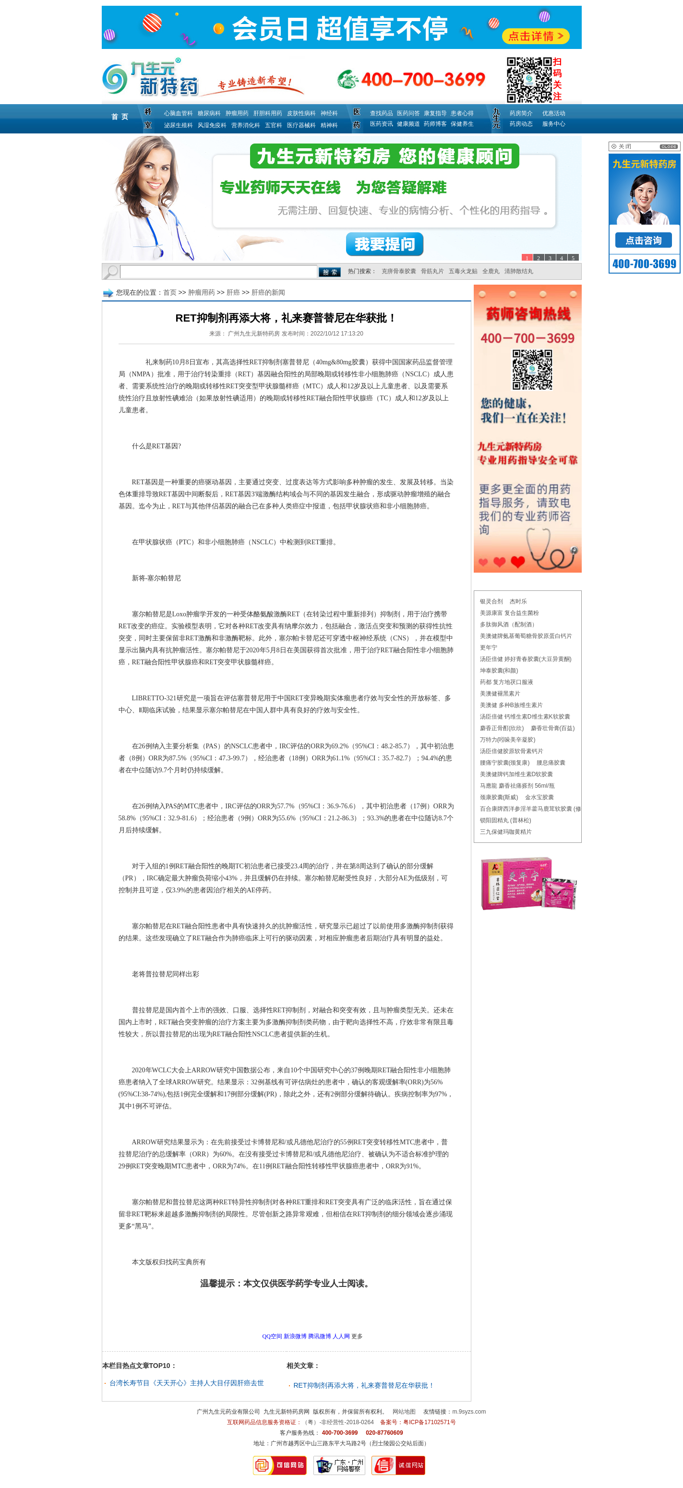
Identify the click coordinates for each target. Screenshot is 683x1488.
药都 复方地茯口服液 (506, 682)
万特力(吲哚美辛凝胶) (508, 739)
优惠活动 (553, 113)
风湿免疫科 (212, 125)
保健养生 (462, 123)
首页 (170, 292)
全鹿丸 (491, 271)
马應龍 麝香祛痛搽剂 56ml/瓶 (517, 785)
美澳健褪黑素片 (500, 693)
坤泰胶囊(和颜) (499, 670)
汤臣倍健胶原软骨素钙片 (511, 751)
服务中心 (553, 123)
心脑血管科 (178, 113)
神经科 (329, 113)
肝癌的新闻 (268, 292)
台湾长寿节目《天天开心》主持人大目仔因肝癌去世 (186, 1383)
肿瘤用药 (237, 113)
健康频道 (408, 123)
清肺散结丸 (518, 271)
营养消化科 (245, 125)
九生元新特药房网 (287, 1411)
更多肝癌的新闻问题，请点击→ (266, 1310)
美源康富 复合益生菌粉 (509, 613)
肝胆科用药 (267, 113)
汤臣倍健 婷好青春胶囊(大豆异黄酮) (526, 659)
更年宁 (488, 647)
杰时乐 (518, 601)
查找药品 (381, 113)
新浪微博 (295, 1336)
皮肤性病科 (301, 113)
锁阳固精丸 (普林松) (505, 820)
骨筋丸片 (432, 271)
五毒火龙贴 (463, 271)
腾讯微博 (319, 1336)
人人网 (341, 1336)
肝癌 (233, 292)
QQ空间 (272, 1336)
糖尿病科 (209, 113)
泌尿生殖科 (178, 125)
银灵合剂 (491, 601)
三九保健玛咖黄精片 (506, 831)
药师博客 (435, 123)
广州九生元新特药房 (254, 333)
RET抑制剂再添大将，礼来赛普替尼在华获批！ (364, 1385)
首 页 (120, 116)
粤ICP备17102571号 (429, 1422)
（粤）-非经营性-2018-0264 (337, 1422)
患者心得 (462, 113)
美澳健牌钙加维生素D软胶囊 (516, 774)
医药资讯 (381, 123)
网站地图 (404, 1411)
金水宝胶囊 (539, 797)
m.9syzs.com (469, 1411)
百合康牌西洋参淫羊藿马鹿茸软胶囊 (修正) (534, 808)
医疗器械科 (301, 125)
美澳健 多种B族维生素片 (511, 705)
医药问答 (408, 113)
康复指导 (435, 113)
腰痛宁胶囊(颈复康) (505, 762)
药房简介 (521, 113)
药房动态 (521, 123)
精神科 (329, 125)
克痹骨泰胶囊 (399, 271)
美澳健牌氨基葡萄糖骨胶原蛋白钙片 (526, 636)
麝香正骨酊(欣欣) (502, 728)
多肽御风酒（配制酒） (509, 624)
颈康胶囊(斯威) (499, 797)
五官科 (273, 125)
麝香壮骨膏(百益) (553, 728)
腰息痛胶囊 (551, 762)
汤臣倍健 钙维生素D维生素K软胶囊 (525, 716)
